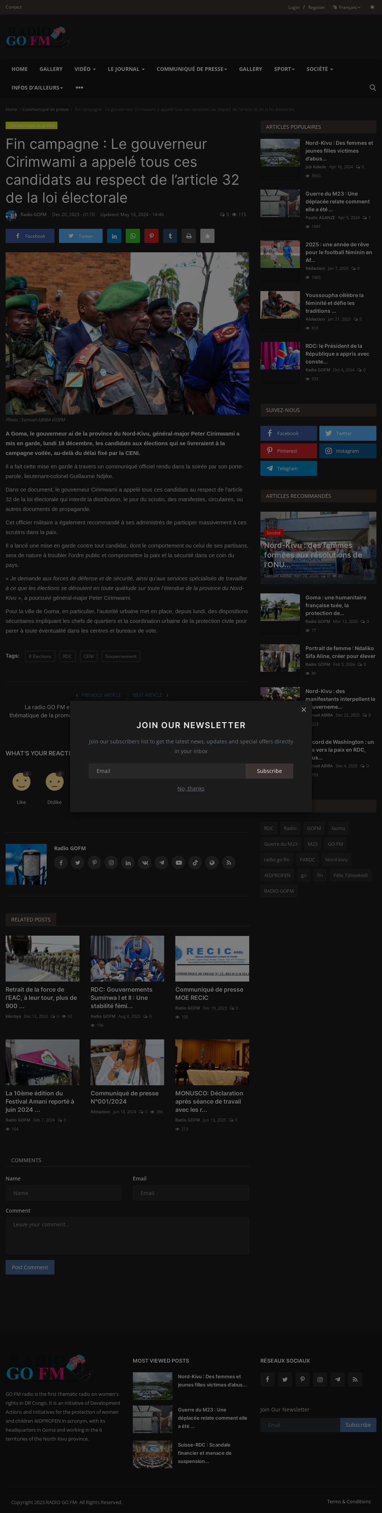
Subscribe (269, 770)
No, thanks (191, 788)
